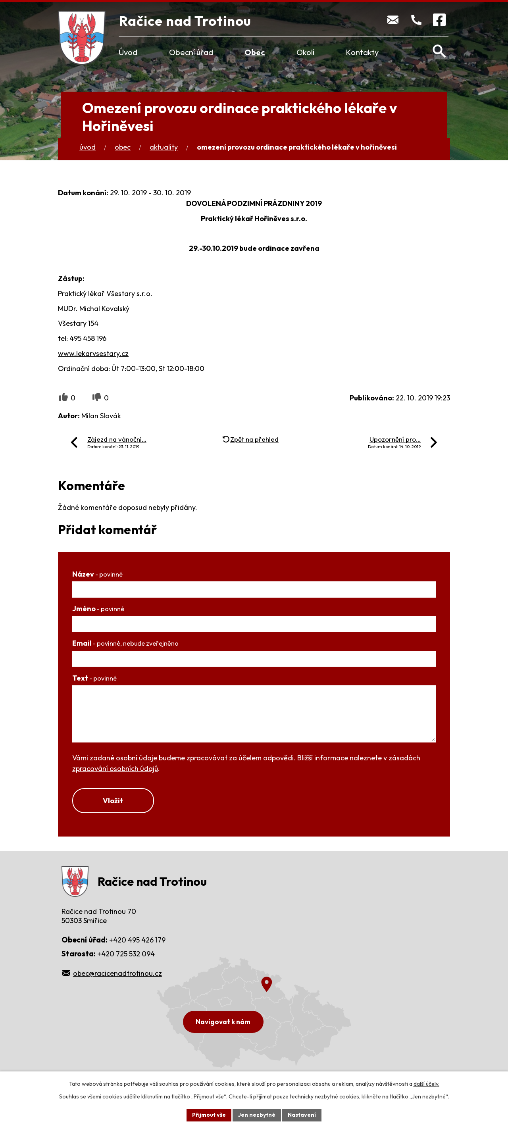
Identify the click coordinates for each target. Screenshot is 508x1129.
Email (125, 643)
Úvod (128, 52)
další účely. (426, 1083)
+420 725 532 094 (126, 953)
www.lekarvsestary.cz (93, 353)
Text (94, 678)
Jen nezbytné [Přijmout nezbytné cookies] (256, 1114)
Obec (254, 52)
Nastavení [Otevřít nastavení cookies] (302, 1114)
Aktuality (164, 147)
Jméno (98, 608)
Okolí (305, 52)
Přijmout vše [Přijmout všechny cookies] (209, 1114)
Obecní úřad (191, 52)
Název (97, 574)
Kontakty (362, 52)
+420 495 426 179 (137, 939)
